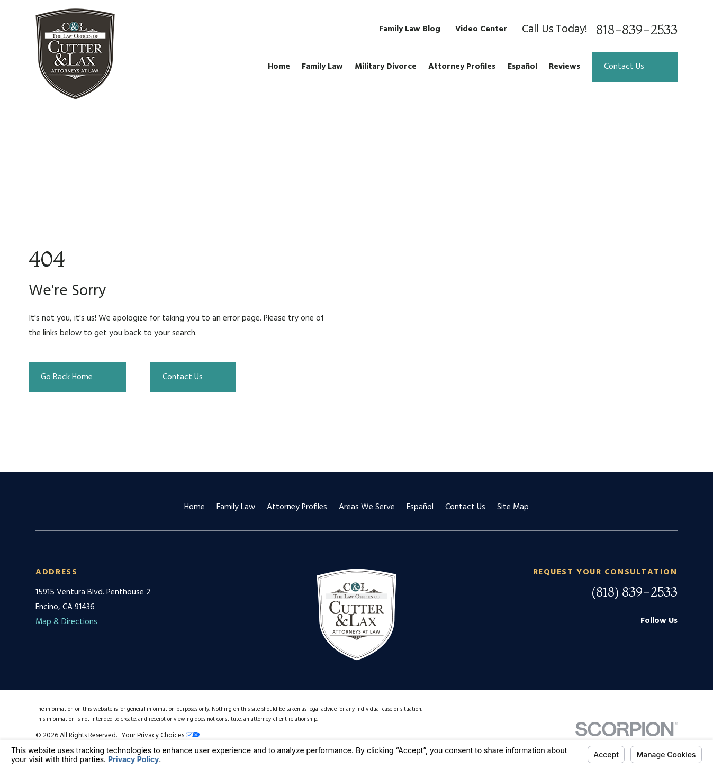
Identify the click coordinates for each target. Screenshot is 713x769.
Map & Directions (66, 622)
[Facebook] (644, 641)
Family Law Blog (409, 29)
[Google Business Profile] (616, 641)
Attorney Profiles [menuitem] (461, 67)
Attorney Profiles (297, 507)
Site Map (513, 507)
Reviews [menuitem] (564, 67)
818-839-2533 (637, 29)
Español (420, 507)
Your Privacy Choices (161, 735)
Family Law (235, 507)
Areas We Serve (367, 507)
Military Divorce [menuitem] (386, 67)
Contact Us (465, 507)
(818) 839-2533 (634, 592)
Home (194, 507)
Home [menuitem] (279, 67)
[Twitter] (672, 641)
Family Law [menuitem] (322, 67)
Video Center (481, 29)
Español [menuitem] (522, 67)
